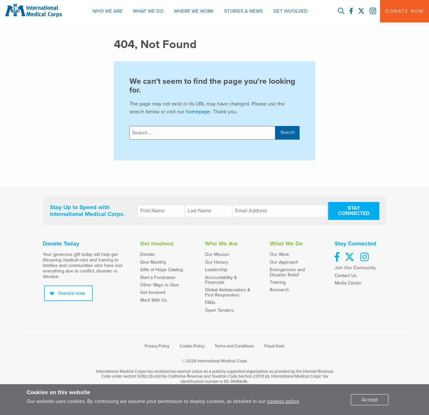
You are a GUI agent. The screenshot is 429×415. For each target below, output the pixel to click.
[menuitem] (107, 11)
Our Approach (284, 262)
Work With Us (153, 300)
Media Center (348, 283)
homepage (198, 111)
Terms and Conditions (234, 346)
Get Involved (290, 11)
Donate (147, 254)
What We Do (148, 11)
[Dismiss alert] (369, 399)
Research (279, 290)
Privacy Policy (157, 346)
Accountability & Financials (221, 280)
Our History (216, 262)
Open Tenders (219, 310)
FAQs (210, 302)
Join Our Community (355, 267)
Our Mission (217, 254)
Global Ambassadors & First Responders (227, 292)
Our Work (279, 254)
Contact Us (346, 275)
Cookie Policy (192, 346)
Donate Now (404, 11)
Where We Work (194, 11)
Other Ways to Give (159, 285)
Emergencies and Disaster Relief (287, 272)
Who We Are (107, 11)
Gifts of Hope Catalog (161, 269)
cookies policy (283, 401)
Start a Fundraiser (158, 277)
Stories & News (243, 11)
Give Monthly (153, 262)
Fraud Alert (274, 346)
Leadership (216, 269)
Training (278, 282)
